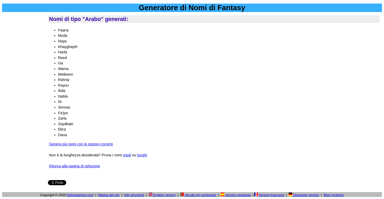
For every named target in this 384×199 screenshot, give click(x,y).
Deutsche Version (304, 195)
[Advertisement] (24, 91)
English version (162, 195)
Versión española (235, 195)
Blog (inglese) (334, 195)
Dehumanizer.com (80, 195)
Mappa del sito (109, 195)
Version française (271, 195)
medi (127, 155)
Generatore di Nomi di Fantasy (192, 8)
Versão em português (198, 195)
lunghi (142, 155)
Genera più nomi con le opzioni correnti (81, 144)
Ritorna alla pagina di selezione (74, 166)
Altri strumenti (134, 195)
